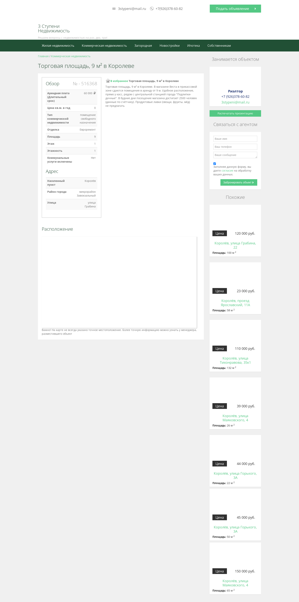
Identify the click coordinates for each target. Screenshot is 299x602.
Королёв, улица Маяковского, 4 (235, 418)
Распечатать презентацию (235, 113)
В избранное (119, 81)
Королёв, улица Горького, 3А (235, 475)
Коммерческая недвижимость (104, 45)
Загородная (143, 45)
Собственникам (219, 45)
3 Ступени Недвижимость (54, 28)
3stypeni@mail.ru (132, 8)
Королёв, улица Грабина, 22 (235, 245)
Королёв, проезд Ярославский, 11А (235, 303)
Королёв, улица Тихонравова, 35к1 (235, 360)
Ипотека (193, 45)
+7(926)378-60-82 (169, 8)
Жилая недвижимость (58, 45)
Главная (43, 56)
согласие (228, 170)
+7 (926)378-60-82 (235, 96)
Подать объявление (232, 8)
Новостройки (170, 45)
